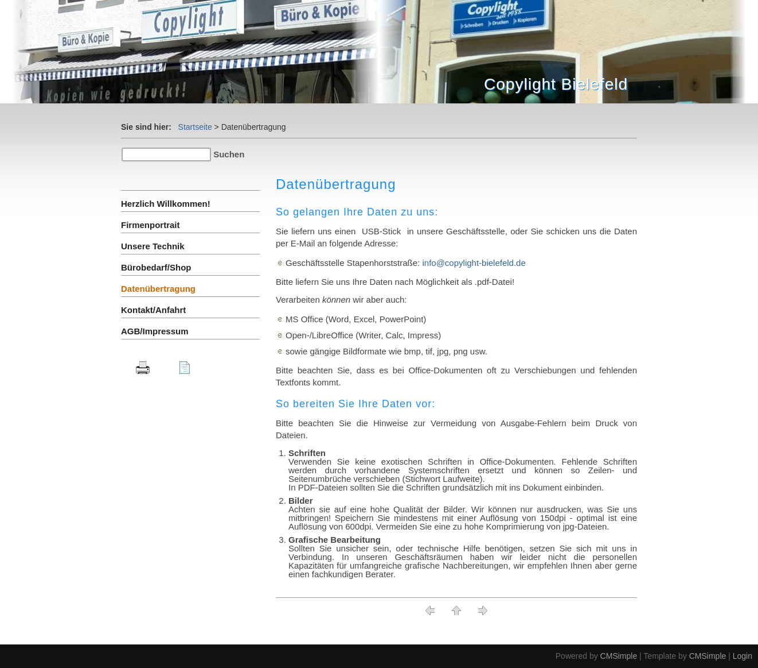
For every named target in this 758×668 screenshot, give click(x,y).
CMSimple (619, 656)
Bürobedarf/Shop (156, 267)
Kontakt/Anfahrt (153, 310)
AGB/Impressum (155, 331)
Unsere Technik (153, 246)
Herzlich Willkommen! (165, 203)
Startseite (195, 127)
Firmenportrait (150, 225)
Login (742, 656)
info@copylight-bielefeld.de (473, 263)
